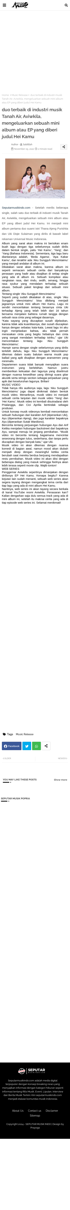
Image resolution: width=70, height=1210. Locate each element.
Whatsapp (36, 746)
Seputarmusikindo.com (16, 207)
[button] (66, 5)
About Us (18, 1110)
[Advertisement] (35, 50)
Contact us (34, 1110)
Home (5, 95)
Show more (60, 779)
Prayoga (35, 1127)
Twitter (26, 746)
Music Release (20, 95)
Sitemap (35, 1115)
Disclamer (52, 1110)
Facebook (13, 746)
